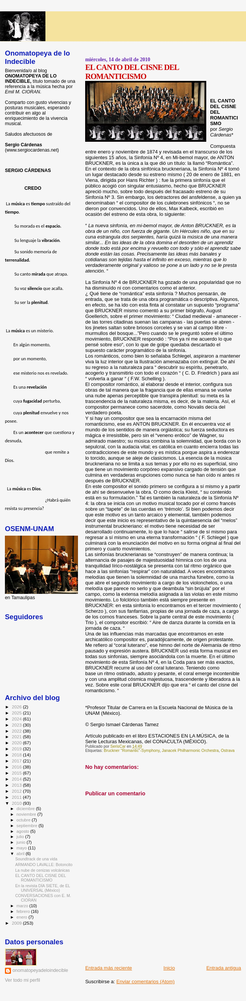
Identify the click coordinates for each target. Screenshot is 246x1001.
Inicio (169, 968)
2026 (17, 706)
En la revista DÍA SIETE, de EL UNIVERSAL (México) (42, 888)
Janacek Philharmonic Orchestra (190, 750)
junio (22, 842)
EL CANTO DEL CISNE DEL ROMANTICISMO (40, 877)
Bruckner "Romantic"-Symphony (132, 750)
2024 (17, 718)
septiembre (28, 825)
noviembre (27, 814)
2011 (17, 797)
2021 (17, 736)
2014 (17, 778)
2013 (17, 785)
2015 (17, 772)
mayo (22, 848)
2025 (17, 712)
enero (23, 917)
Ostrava (228, 750)
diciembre (26, 808)
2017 (17, 760)
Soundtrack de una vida (36, 859)
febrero (24, 911)
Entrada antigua (223, 968)
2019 (17, 748)
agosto (24, 831)
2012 (17, 791)
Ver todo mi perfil (22, 980)
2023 (17, 724)
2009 (17, 922)
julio (21, 836)
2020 (17, 742)
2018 (17, 754)
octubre (24, 820)
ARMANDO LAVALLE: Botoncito (43, 864)
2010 (17, 803)
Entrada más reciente (108, 968)
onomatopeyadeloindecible (40, 970)
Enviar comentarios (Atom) (146, 981)
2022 (17, 730)
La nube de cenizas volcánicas (42, 870)
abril (21, 853)
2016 (17, 766)
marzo (23, 905)
